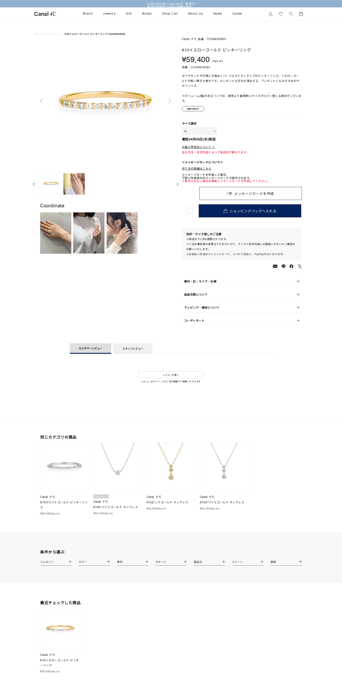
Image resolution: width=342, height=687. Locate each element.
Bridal (147, 13)
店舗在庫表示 (194, 109)
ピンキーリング (52, 34)
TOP (36, 34)
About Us (195, 13)
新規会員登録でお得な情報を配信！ (171, 6)
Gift (129, 13)
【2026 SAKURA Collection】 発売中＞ (171, 3)
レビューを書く (171, 375)
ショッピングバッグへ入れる (250, 211)
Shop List (170, 13)
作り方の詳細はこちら (196, 169)
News (217, 13)
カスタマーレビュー (90, 348)
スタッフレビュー (132, 349)
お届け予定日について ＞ (198, 147)
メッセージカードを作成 (254, 194)
